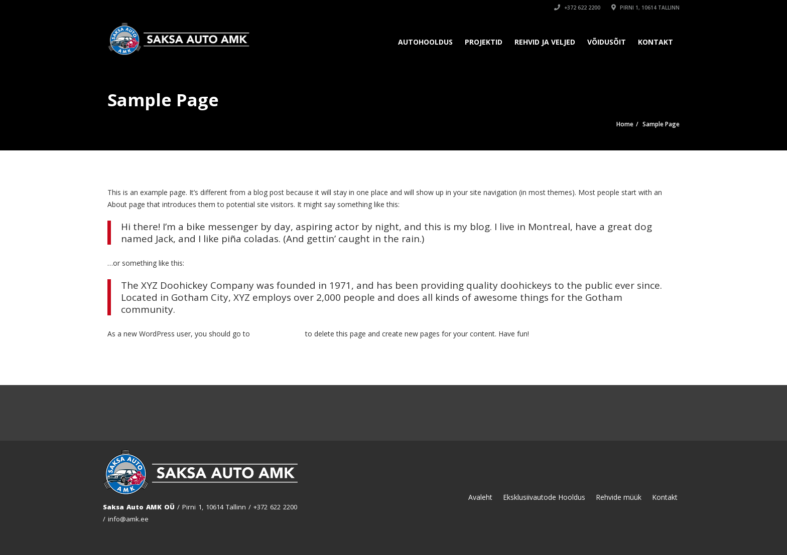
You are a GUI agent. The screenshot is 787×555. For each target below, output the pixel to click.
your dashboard (277, 333)
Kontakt (655, 42)
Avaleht (480, 497)
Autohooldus (425, 42)
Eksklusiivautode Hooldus (544, 497)
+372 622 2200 (577, 7)
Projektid (483, 42)
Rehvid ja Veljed (544, 42)
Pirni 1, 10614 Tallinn (645, 7)
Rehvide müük (618, 497)
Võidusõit (606, 42)
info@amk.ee (128, 518)
